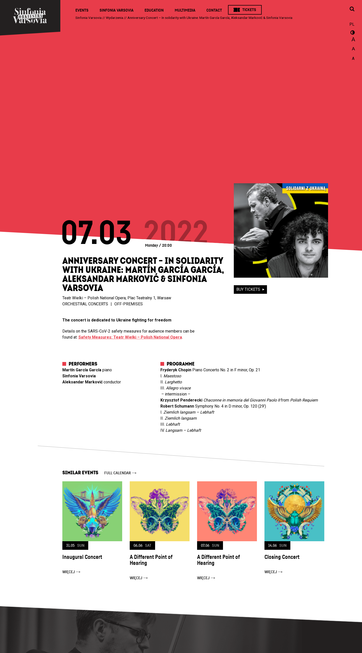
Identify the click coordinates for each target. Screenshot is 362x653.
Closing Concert (281, 557)
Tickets (249, 10)
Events (81, 10)
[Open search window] (352, 9)
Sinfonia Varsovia (116, 10)
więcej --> (71, 572)
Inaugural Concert (82, 557)
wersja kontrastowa (351, 33)
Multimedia (185, 10)
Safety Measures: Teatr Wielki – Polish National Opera (130, 337)
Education (154, 10)
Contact (214, 10)
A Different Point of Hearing (151, 560)
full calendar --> (120, 473)
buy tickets (248, 289)
